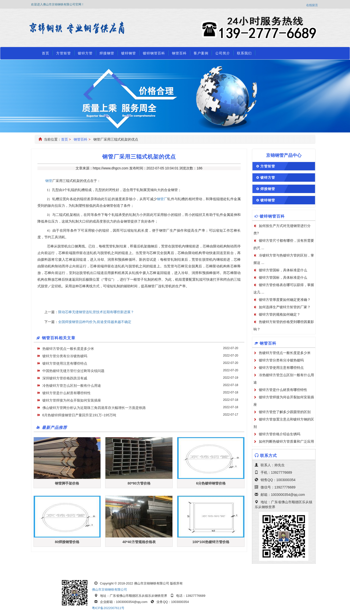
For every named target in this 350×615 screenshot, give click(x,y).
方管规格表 (199, 570)
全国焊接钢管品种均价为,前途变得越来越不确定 (95, 322)
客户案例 (201, 53)
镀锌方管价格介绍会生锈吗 (279, 434)
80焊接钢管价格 (67, 542)
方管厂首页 (50, 570)
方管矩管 (63, 53)
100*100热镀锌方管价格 (210, 542)
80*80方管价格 (139, 483)
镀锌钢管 (128, 53)
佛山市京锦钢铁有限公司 (109, 589)
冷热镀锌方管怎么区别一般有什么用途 (71, 386)
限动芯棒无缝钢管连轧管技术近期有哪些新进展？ (96, 312)
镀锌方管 (85, 53)
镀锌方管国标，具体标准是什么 (283, 270)
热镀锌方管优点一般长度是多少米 (68, 349)
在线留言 (312, 5)
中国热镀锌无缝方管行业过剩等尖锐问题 (73, 371)
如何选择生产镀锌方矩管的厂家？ (285, 307)
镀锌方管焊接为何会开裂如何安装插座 (71, 400)
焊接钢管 (107, 53)
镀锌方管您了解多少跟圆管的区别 (285, 412)
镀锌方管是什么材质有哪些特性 (66, 393)
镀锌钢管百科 (154, 53)
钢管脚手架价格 (67, 483)
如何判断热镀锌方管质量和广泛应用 (286, 441)
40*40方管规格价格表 (139, 542)
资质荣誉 (279, 570)
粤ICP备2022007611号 (108, 608)
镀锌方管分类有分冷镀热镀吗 (64, 356)
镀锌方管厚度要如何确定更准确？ (285, 300)
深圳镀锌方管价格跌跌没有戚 (64, 378)
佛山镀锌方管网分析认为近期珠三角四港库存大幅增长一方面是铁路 (94, 408)
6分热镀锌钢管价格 (211, 483)
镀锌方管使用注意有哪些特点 (64, 363)
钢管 (48, 181)
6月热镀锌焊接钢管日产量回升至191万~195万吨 (79, 415)
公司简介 (222, 53)
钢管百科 (179, 53)
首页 (45, 53)
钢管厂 (162, 199)
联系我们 (244, 53)
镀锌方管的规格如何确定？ (279, 314)
